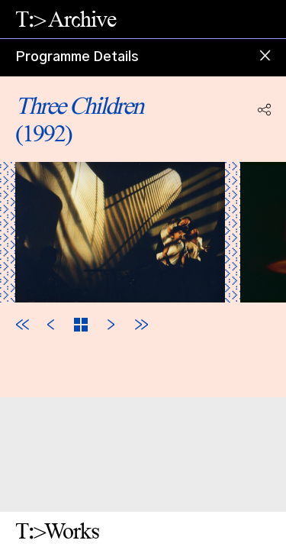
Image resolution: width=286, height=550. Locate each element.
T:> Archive (65, 18)
